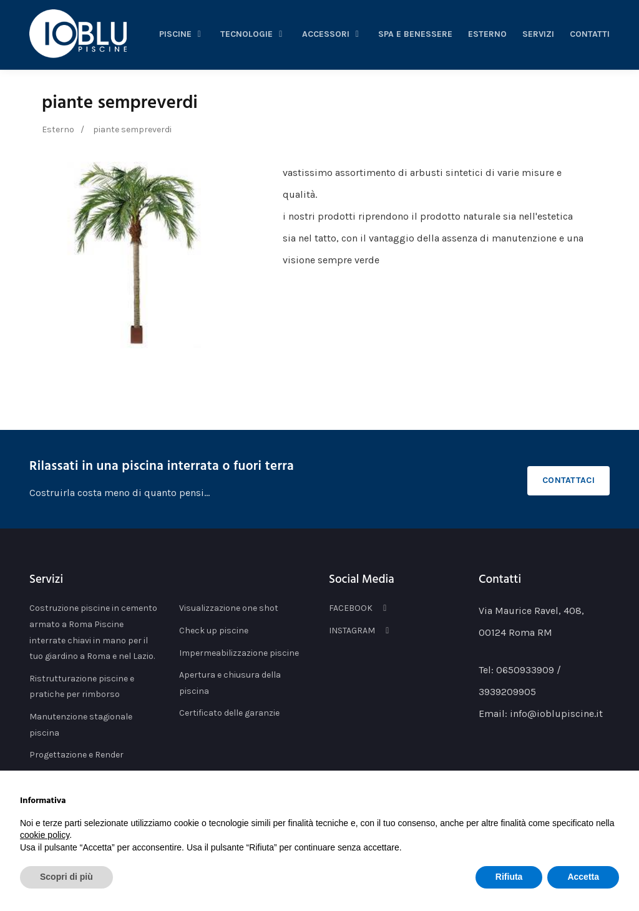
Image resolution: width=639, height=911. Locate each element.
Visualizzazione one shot (228, 608)
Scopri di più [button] (66, 877)
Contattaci (568, 480)
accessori (332, 34)
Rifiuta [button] (509, 877)
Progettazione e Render (76, 754)
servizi (538, 34)
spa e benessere (415, 34)
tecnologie (253, 34)
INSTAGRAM (361, 630)
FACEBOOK (360, 608)
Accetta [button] (583, 877)
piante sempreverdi (120, 103)
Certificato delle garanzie (229, 713)
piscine (182, 34)
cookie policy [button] (44, 835)
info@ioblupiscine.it (556, 713)
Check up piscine (213, 630)
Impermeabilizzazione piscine (239, 653)
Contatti (590, 34)
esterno (487, 34)
